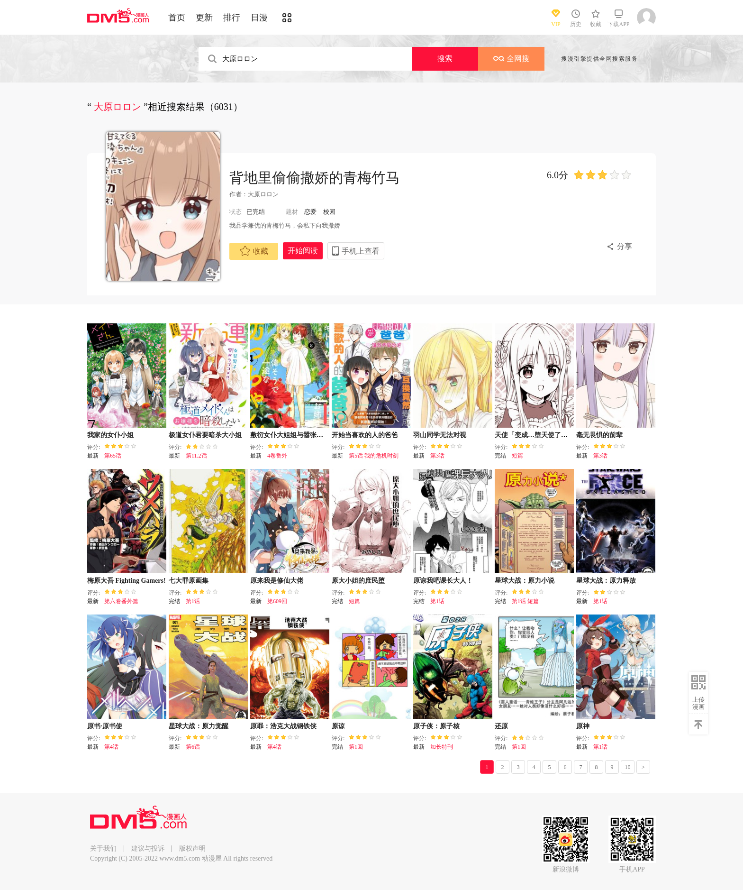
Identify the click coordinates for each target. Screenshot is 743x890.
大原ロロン (263, 194)
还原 (501, 726)
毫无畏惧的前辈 (599, 435)
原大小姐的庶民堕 (358, 580)
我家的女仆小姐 (110, 435)
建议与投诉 (147, 848)
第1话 (193, 601)
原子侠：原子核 (436, 726)
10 (628, 767)
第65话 (112, 455)
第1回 (356, 746)
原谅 (338, 726)
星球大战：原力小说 (524, 580)
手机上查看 (361, 251)
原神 (582, 726)
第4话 (111, 746)
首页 (176, 17)
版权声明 (192, 848)
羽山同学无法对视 (439, 435)
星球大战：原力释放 (606, 580)
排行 (231, 17)
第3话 (437, 455)
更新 (204, 17)
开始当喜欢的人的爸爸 (365, 435)
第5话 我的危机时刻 (374, 455)
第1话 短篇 (525, 601)
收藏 (254, 251)
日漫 (259, 17)
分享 (624, 246)
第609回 (277, 601)
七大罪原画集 (188, 580)
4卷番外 (277, 455)
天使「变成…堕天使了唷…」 (538, 435)
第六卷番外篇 (121, 601)
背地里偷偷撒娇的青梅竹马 (314, 177)
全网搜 (511, 59)
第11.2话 (196, 455)
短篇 (517, 455)
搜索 (445, 59)
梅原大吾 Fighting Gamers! (126, 580)
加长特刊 (441, 746)
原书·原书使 (104, 726)
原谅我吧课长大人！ (443, 580)
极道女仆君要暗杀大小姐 (205, 435)
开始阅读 (303, 251)
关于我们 (103, 848)
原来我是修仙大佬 (276, 580)
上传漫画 (698, 703)
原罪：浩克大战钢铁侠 (283, 726)
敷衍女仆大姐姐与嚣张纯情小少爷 (300, 435)
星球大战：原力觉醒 (198, 726)
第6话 (193, 746)
